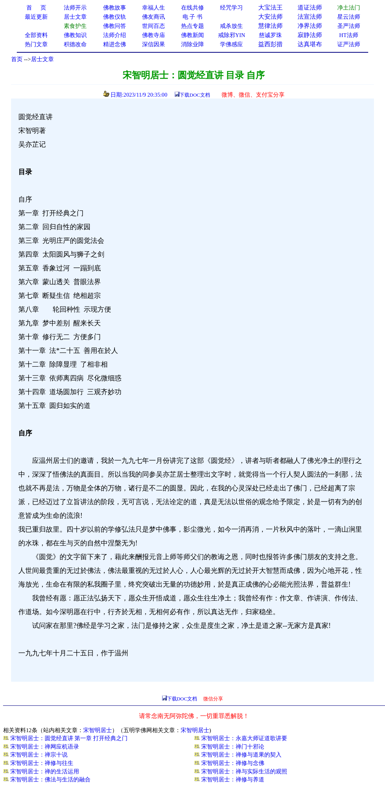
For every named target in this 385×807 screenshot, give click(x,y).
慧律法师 (270, 26)
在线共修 (192, 8)
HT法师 (348, 35)
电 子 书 (192, 17)
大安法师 (270, 16)
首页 (17, 59)
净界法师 (310, 26)
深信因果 (153, 44)
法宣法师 (310, 16)
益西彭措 (270, 44)
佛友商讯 (153, 17)
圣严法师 (348, 26)
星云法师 (348, 17)
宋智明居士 (97, 730)
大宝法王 (270, 7)
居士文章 (42, 59)
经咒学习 (231, 8)
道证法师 (310, 7)
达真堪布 (310, 44)
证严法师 (348, 44)
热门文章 (36, 44)
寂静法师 (310, 35)
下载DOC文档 (195, 95)
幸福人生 (153, 8)
